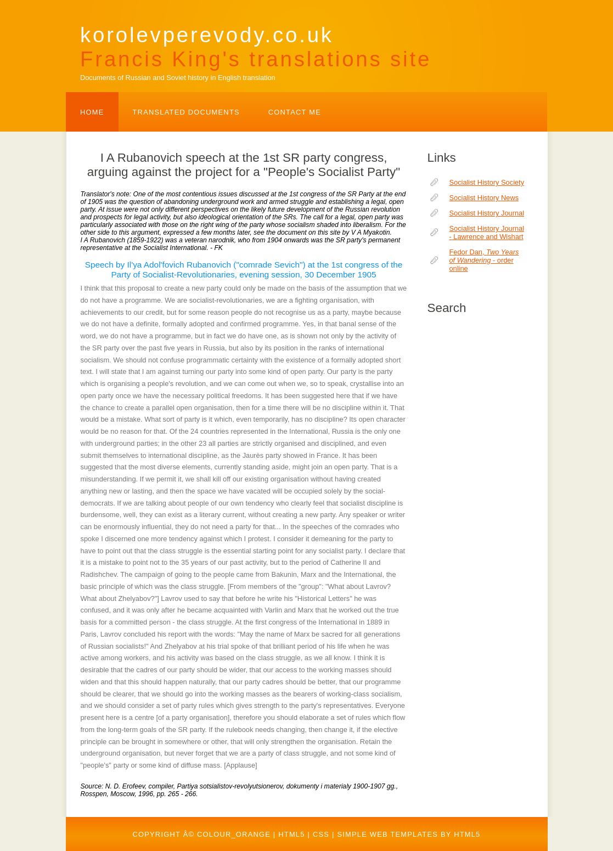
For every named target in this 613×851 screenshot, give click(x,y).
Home (92, 112)
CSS (321, 834)
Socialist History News (484, 198)
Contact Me (294, 112)
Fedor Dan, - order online (484, 260)
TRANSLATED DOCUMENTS (186, 112)
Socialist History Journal (487, 213)
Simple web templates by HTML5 (408, 834)
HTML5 (291, 834)
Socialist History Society (487, 182)
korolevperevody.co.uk (255, 47)
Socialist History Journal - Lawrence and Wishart (487, 232)
